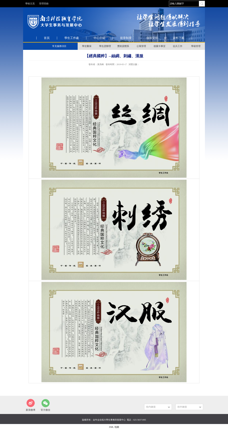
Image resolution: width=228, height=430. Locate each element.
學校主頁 (30, 3)
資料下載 (178, 38)
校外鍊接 (182, 406)
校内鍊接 (151, 406)
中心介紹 (99, 38)
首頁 (47, 38)
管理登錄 (44, 3)
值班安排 (152, 38)
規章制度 (126, 38)
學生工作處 (71, 38)
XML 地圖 (114, 427)
